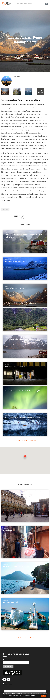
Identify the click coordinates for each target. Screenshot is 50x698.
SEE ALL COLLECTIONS (25, 637)
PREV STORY (12, 217)
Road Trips (5, 209)
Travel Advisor (7, 684)
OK (43, 695)
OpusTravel (6, 4)
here (9, 695)
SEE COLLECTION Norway (25, 441)
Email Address (8, 660)
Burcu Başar (16, 76)
